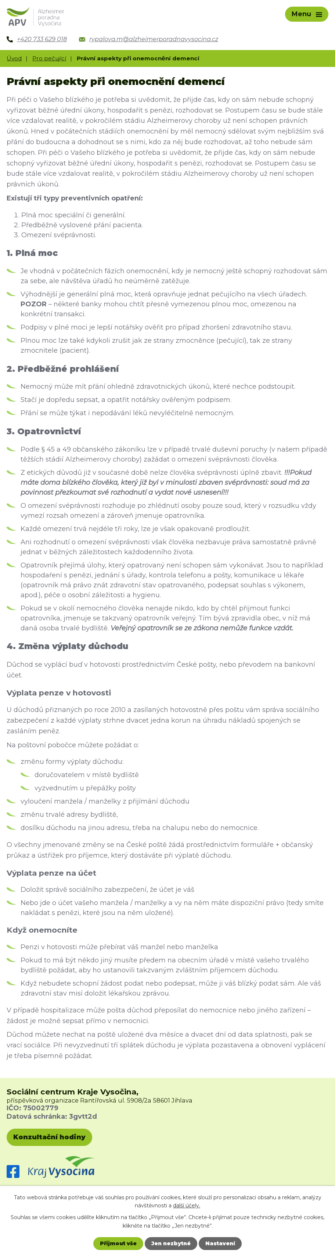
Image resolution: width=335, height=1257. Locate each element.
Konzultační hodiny (49, 1137)
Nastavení (220, 1243)
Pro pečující (49, 58)
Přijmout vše (118, 1243)
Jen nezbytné (171, 1243)
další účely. (186, 1205)
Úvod (14, 58)
